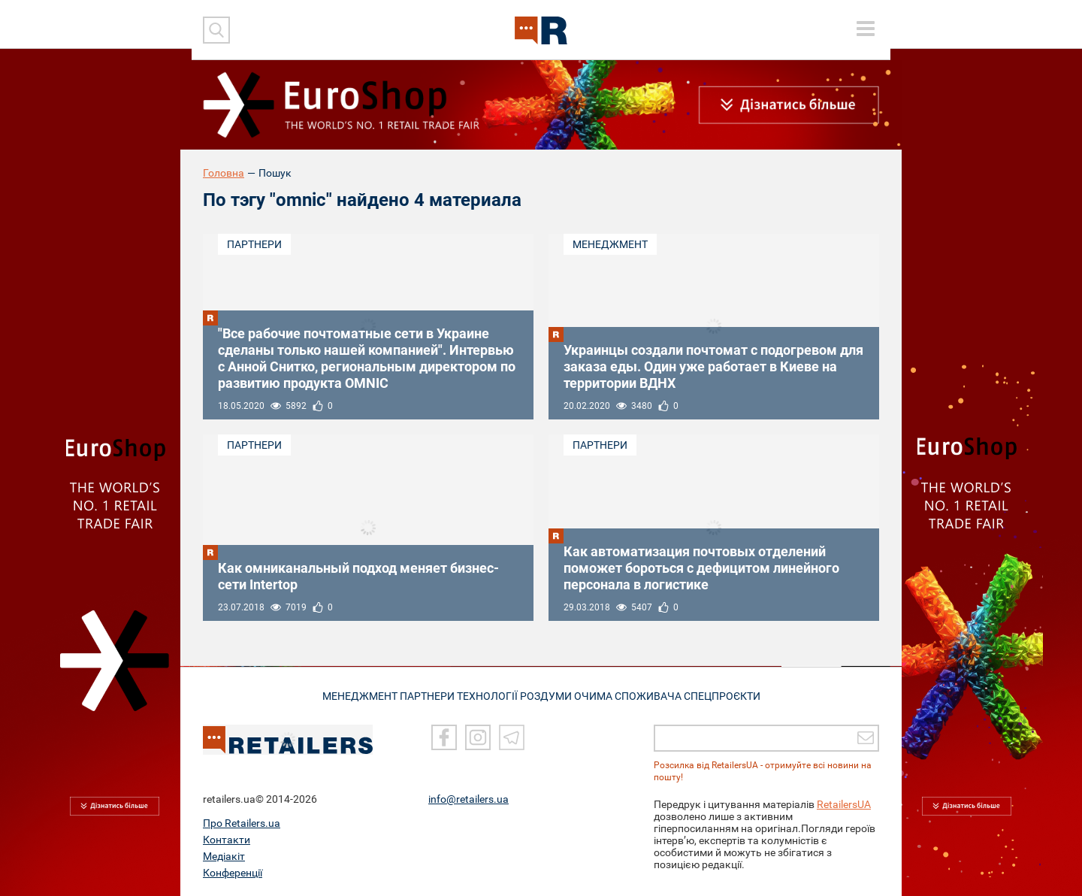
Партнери (254, 244)
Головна (223, 173)
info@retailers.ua (468, 799)
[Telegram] (511, 737)
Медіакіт (224, 856)
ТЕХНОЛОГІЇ (487, 694)
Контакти (226, 840)
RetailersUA (844, 804)
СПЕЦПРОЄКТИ (735, 694)
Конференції (232, 873)
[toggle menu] (865, 29)
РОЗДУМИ (552, 694)
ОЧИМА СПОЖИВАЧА (638, 694)
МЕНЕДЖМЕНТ (346, 694)
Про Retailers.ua (241, 823)
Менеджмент (610, 244)
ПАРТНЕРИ (420, 694)
